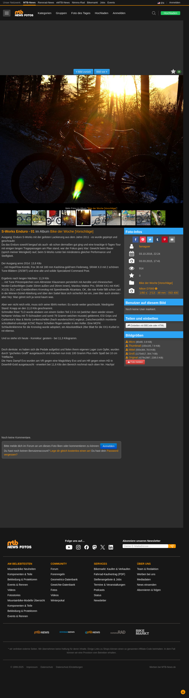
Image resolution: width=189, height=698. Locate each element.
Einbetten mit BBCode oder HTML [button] (146, 325)
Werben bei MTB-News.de (163, 667)
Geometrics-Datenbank (64, 579)
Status (97, 595)
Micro (132, 341)
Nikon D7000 (146, 288)
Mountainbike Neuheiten (21, 568)
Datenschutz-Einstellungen (69, 667)
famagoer (144, 246)
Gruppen (61, 13)
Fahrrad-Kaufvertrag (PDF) (109, 574)
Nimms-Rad (78, 2)
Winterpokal (57, 600)
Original (133, 357)
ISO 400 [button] (173, 292)
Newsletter (100, 600)
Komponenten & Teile (19, 574)
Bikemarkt (92, 2)
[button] (156, 288)
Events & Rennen (17, 584)
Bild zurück (83, 71)
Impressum (32, 667)
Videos (11, 589)
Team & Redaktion (147, 568)
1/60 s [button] (143, 292)
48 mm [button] (162, 292)
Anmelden (174, 2)
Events (111, 2)
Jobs (102, 2)
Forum (54, 568)
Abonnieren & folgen (149, 589)
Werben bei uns (146, 574)
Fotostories (13, 595)
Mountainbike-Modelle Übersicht (26, 600)
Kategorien (44, 13)
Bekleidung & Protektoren (22, 579)
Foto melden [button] (135, 362)
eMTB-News (63, 2)
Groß (132, 353)
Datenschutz (47, 667)
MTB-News (29, 2)
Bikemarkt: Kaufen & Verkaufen (112, 568)
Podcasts (99, 589)
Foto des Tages (80, 13)
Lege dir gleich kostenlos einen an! (70, 450)
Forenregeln (58, 574)
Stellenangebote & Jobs (108, 579)
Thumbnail (135, 345)
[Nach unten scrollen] (183, 692)
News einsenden (146, 584)
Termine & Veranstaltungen (109, 584)
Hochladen (101, 13)
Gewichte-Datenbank (63, 584)
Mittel (132, 349)
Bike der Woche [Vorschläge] (102, 208)
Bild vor (101, 71)
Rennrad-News (46, 2)
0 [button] (179, 71)
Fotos (54, 589)
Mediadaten (144, 579)
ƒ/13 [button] (152, 292)
